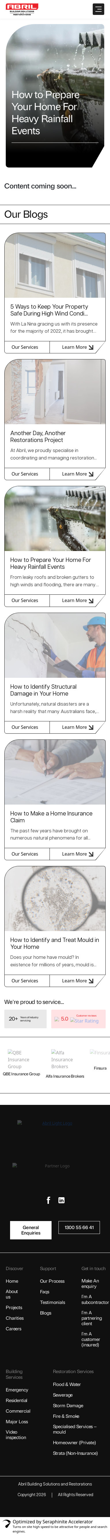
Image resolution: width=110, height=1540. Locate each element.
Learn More (77, 347)
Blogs (45, 1313)
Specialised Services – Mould (74, 1429)
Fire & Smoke (66, 1416)
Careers (13, 1328)
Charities (15, 1318)
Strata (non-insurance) (75, 1453)
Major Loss (17, 1421)
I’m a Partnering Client (91, 1318)
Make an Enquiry (90, 1283)
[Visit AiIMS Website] (55, 1508)
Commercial (18, 1411)
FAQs (44, 1291)
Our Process (52, 1281)
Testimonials (52, 1302)
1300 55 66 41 (79, 1227)
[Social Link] (48, 1200)
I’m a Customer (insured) (90, 1339)
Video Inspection (16, 1434)
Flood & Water (67, 1384)
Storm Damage (68, 1405)
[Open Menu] (98, 9)
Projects (14, 1307)
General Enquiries (30, 1230)
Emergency (17, 1390)
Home (12, 1281)
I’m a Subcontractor (95, 1299)
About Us (12, 1294)
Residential (16, 1400)
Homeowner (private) (74, 1442)
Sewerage (63, 1395)
